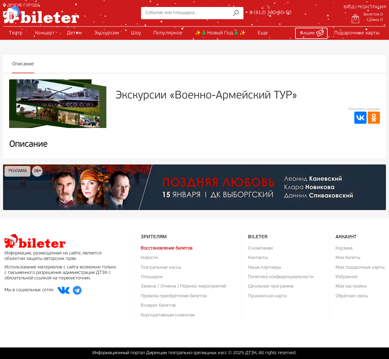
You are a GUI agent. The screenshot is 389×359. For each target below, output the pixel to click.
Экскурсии (106, 33)
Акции (312, 32)
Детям (74, 33)
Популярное (168, 33)
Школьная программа (271, 286)
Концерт (45, 33)
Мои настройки (351, 286)
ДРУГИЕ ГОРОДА (21, 5)
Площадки (152, 277)
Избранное (347, 277)
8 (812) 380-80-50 (270, 12)
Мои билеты (348, 258)
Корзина (344, 248)
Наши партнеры (264, 267)
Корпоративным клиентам (168, 315)
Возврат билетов (158, 305)
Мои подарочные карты (360, 267)
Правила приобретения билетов (174, 296)
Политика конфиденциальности (280, 277)
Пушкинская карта (267, 296)
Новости (149, 258)
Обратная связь (352, 296)
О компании (260, 248)
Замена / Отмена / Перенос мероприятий (183, 286)
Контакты (258, 258)
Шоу (136, 33)
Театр (16, 33)
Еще (263, 33)
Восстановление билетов (166, 248)
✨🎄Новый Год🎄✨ (220, 33)
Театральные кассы (161, 267)
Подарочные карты (356, 33)
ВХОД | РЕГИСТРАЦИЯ (365, 7)
